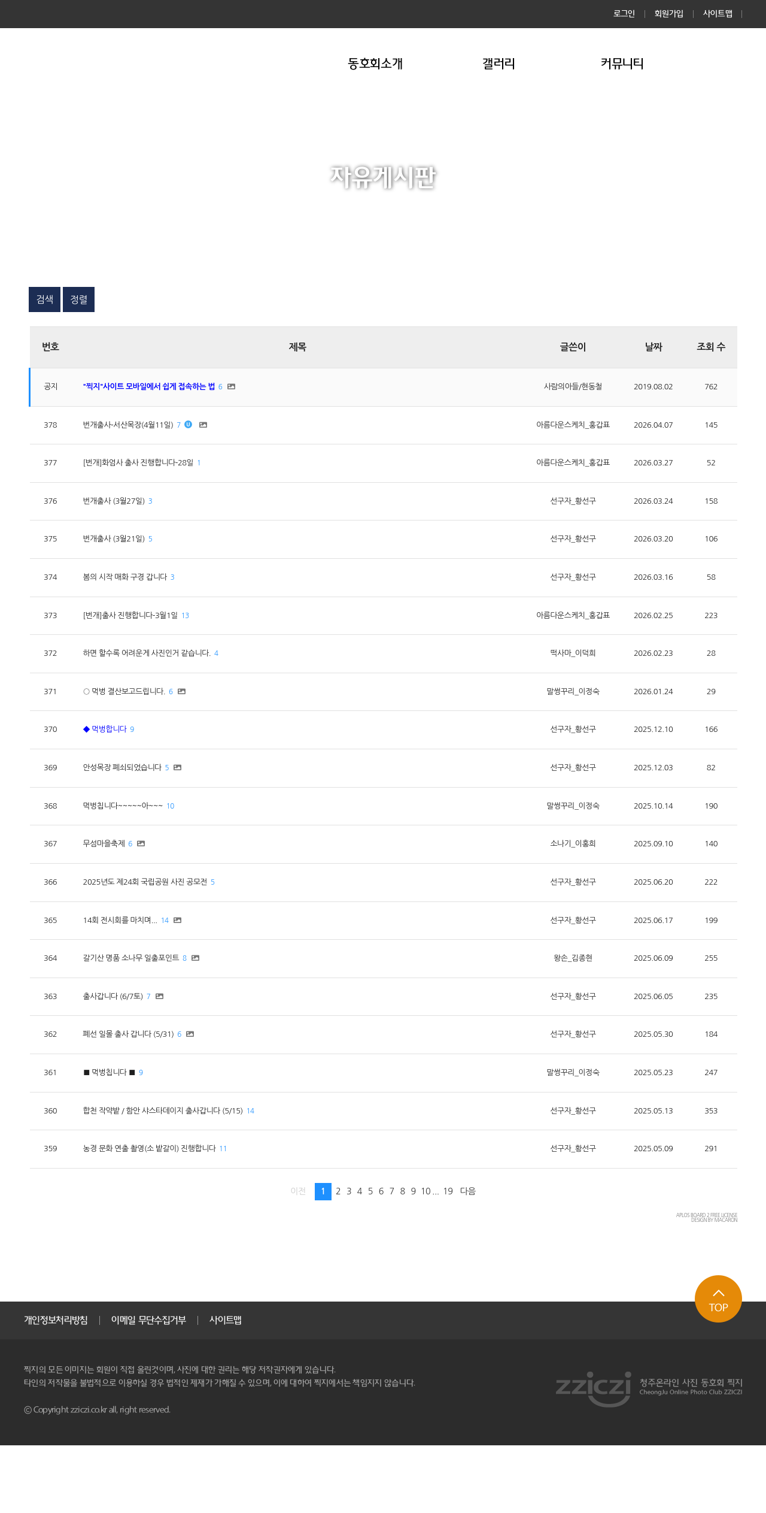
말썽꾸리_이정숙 (553, 719)
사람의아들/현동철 (553, 389)
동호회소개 (375, 64)
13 (212, 637)
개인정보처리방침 (55, 1388)
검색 (44, 299)
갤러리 (498, 64)
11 (259, 1216)
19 (447, 1259)
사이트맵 (717, 14)
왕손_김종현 (554, 1008)
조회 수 (711, 347)
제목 (284, 347)
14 (186, 968)
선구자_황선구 (553, 513)
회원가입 (669, 14)
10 (192, 844)
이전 (298, 1259)
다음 (468, 1259)
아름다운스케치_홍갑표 (554, 430)
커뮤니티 (623, 64)
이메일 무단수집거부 (148, 1388)
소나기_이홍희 (553, 884)
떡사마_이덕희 (553, 678)
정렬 (78, 299)
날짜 (648, 347)
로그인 (624, 14)
